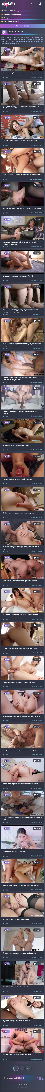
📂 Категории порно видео (12, 21)
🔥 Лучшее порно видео (11, 14)
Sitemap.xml (22, 1084)
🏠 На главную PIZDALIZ (13, 1078)
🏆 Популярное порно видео (13, 18)
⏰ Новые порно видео (11, 11)
